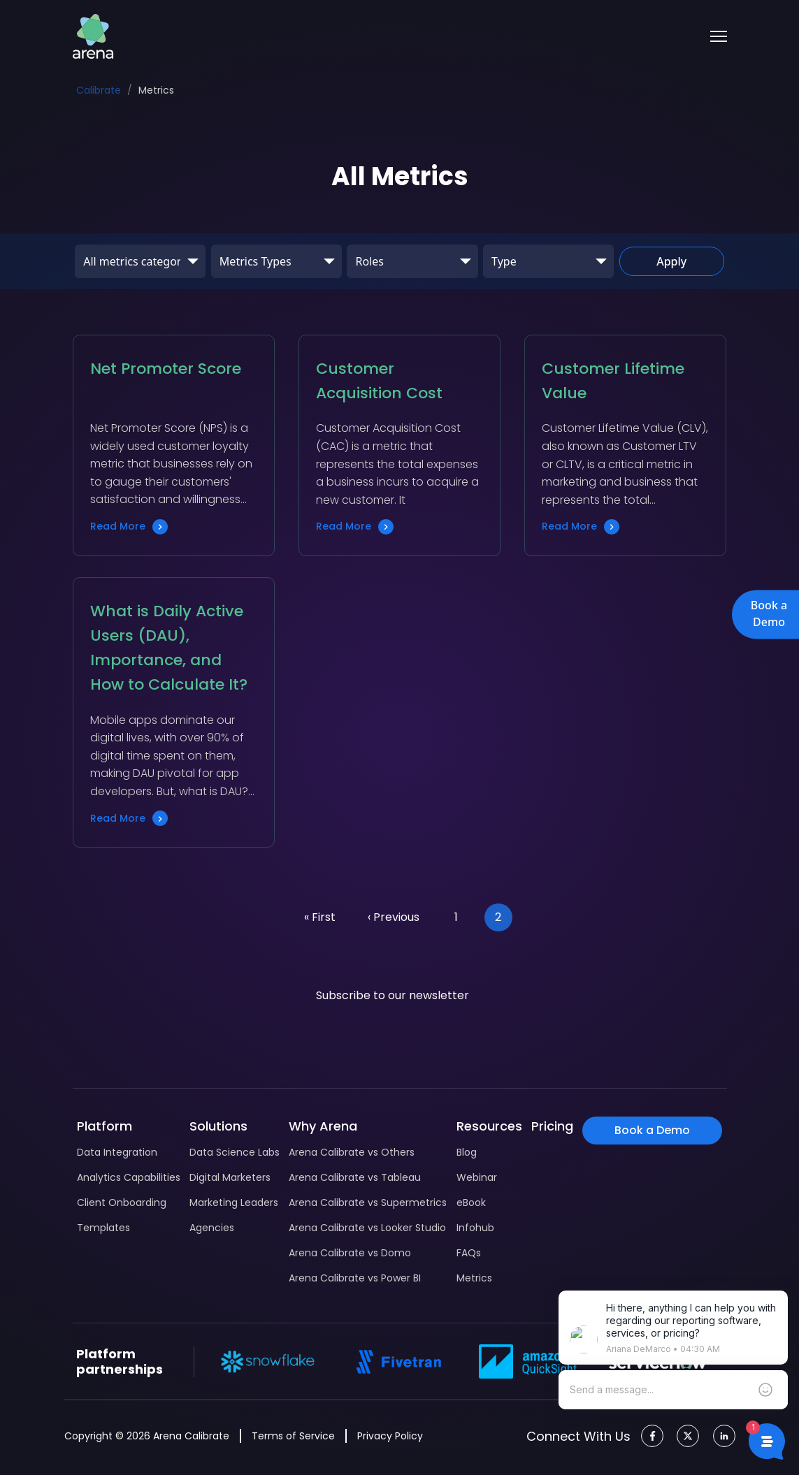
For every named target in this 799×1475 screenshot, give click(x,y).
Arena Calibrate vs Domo (350, 1253)
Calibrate (98, 90)
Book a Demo (769, 613)
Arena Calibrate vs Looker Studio (367, 1228)
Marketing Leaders (233, 1202)
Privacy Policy (390, 1436)
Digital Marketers (230, 1177)
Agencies (211, 1228)
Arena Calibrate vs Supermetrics (368, 1202)
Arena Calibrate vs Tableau (355, 1177)
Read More (129, 527)
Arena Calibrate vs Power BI (355, 1278)
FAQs (468, 1253)
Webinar (476, 1177)
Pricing (552, 1126)
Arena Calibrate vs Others (352, 1152)
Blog (466, 1152)
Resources (489, 1126)
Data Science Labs (234, 1152)
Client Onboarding (121, 1202)
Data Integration (117, 1152)
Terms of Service (293, 1436)
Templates (103, 1228)
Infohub (475, 1228)
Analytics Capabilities (128, 1177)
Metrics (474, 1278)
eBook (471, 1202)
